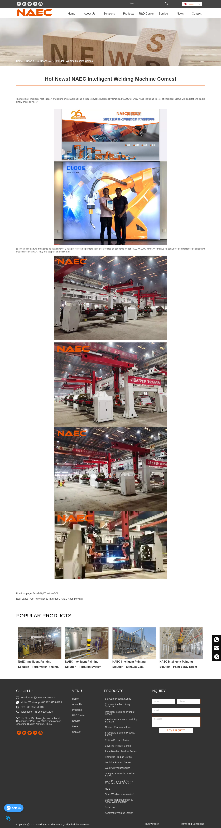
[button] (89, 14)
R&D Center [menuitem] (146, 13)
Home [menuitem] (71, 13)
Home (19, 61)
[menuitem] (89, 13)
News (29, 61)
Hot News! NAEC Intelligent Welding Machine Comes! (64, 61)
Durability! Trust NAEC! (45, 593)
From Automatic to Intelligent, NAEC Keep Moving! (55, 598)
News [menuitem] (180, 13)
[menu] (134, 13)
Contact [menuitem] (196, 13)
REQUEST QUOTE (176, 730)
